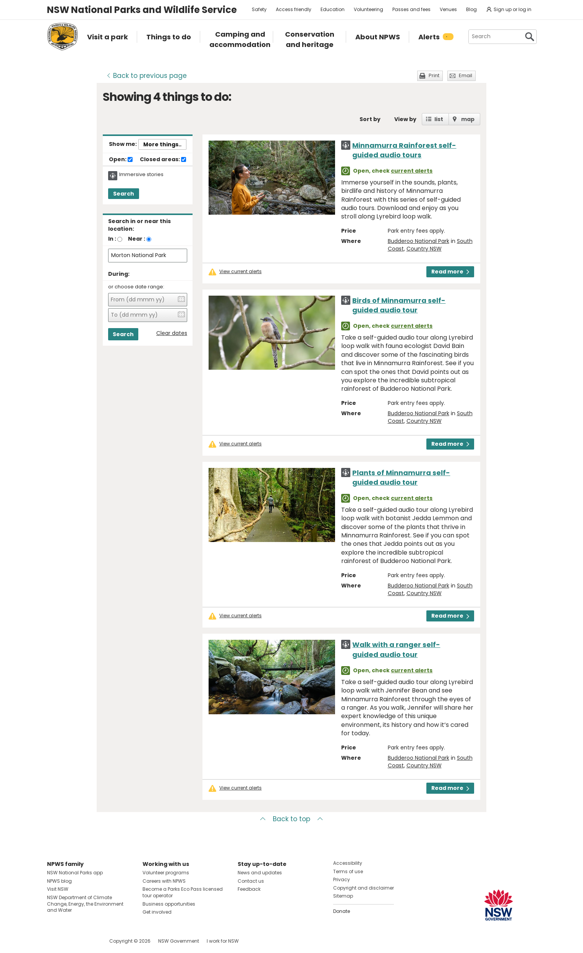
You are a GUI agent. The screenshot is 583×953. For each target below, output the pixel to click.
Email (465, 75)
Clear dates (171, 333)
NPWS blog (59, 881)
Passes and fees (411, 9)
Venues (448, 9)
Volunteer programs (166, 872)
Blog (471, 9)
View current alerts (240, 272)
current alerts (411, 171)
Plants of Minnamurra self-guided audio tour (401, 477)
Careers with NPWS (164, 881)
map (467, 119)
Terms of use (348, 871)
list (438, 119)
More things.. (162, 144)
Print (434, 75)
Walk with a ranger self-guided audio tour (396, 649)
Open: (121, 159)
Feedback (249, 889)
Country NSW (424, 248)
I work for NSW (223, 941)
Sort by (370, 119)
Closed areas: (163, 159)
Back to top (291, 819)
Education (333, 9)
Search (123, 193)
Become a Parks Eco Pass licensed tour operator (183, 892)
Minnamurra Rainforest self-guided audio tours (404, 150)
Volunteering (368, 9)
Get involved (157, 912)
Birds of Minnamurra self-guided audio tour (398, 305)
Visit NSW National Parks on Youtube (87, 941)
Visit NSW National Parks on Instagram (70, 941)
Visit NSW (57, 889)
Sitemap (343, 896)
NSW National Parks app (75, 872)
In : (112, 239)
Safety (259, 9)
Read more (450, 271)
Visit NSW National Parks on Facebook (54, 941)
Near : (136, 239)
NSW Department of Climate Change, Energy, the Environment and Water (85, 904)
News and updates (260, 872)
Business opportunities (169, 904)
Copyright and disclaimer (363, 888)
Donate (341, 911)
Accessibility (347, 863)
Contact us (251, 881)
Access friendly (293, 9)
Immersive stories (141, 174)
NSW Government (178, 941)
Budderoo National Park (418, 241)
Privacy (341, 879)
